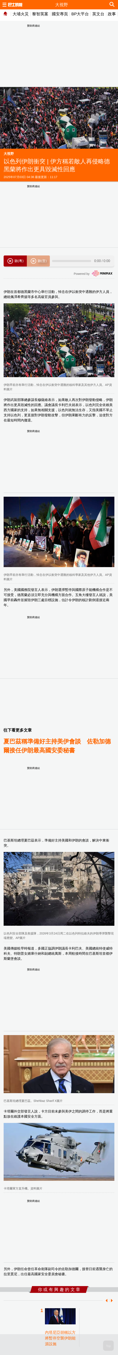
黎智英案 (40, 14)
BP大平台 (80, 14)
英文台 (98, 14)
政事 (112, 14)
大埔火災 (21, 14)
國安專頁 (60, 14)
